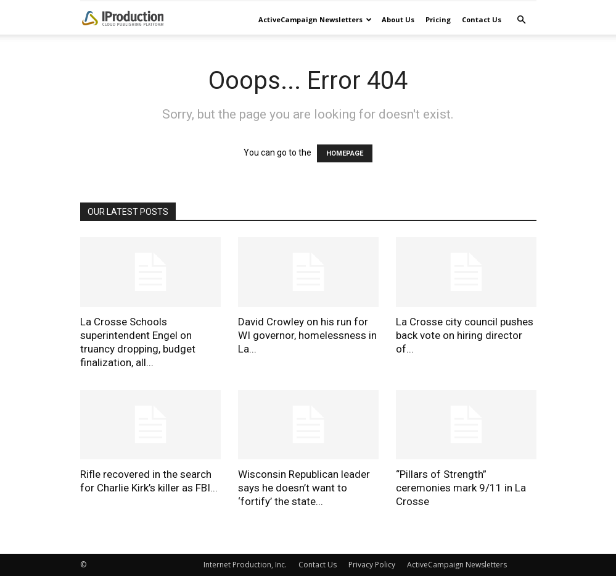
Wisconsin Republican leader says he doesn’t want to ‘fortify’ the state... (304, 487)
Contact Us (481, 19)
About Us (398, 19)
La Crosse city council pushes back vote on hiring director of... (464, 335)
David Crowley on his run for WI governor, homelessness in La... (307, 335)
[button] (521, 20)
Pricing (438, 19)
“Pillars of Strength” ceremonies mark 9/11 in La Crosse (461, 487)
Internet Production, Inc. (245, 564)
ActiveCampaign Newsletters (315, 19)
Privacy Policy (371, 564)
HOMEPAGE (344, 153)
